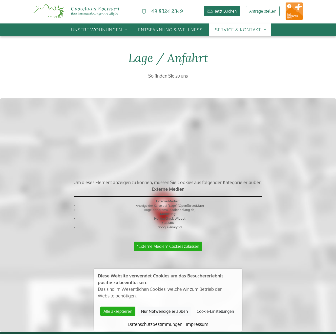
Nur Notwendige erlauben (164, 311)
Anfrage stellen (262, 11)
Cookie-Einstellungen (215, 311)
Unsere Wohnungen (96, 29)
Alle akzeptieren (118, 311)
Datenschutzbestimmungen (155, 324)
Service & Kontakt (238, 29)
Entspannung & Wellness (170, 29)
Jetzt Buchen (222, 11)
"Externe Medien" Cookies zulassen (168, 246)
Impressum (197, 324)
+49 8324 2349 (162, 11)
